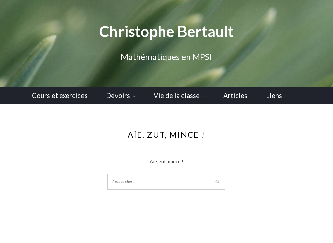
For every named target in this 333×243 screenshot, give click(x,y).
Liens (274, 95)
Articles (235, 95)
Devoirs (118, 95)
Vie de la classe (177, 95)
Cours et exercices (60, 95)
